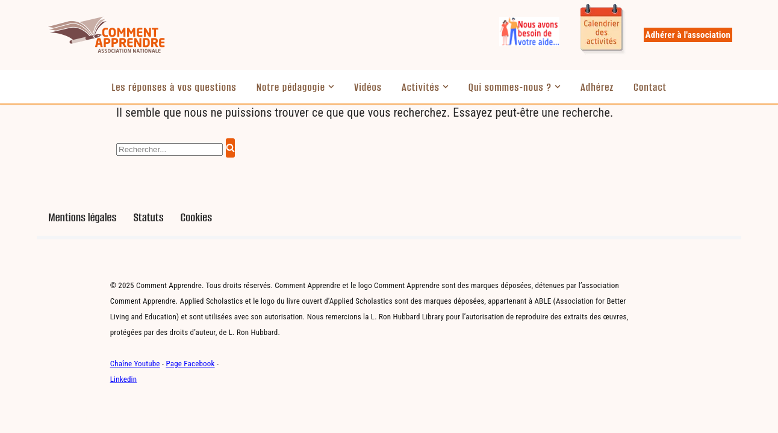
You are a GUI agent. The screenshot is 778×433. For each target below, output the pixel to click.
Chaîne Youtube (135, 363)
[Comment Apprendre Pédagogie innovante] (106, 35)
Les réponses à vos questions (174, 87)
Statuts (148, 217)
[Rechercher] (169, 149)
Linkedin (123, 379)
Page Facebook (190, 363)
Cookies (197, 217)
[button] (331, 87)
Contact (650, 87)
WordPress (169, 418)
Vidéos (368, 87)
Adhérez (597, 87)
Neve (58, 418)
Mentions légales (82, 217)
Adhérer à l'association (688, 34)
